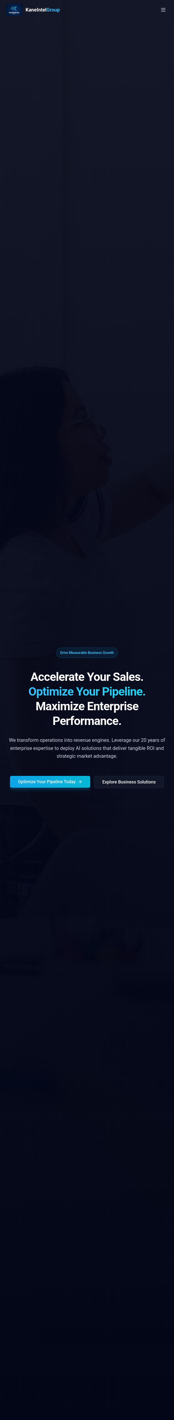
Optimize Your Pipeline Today (50, 782)
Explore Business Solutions (129, 783)
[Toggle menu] (163, 10)
